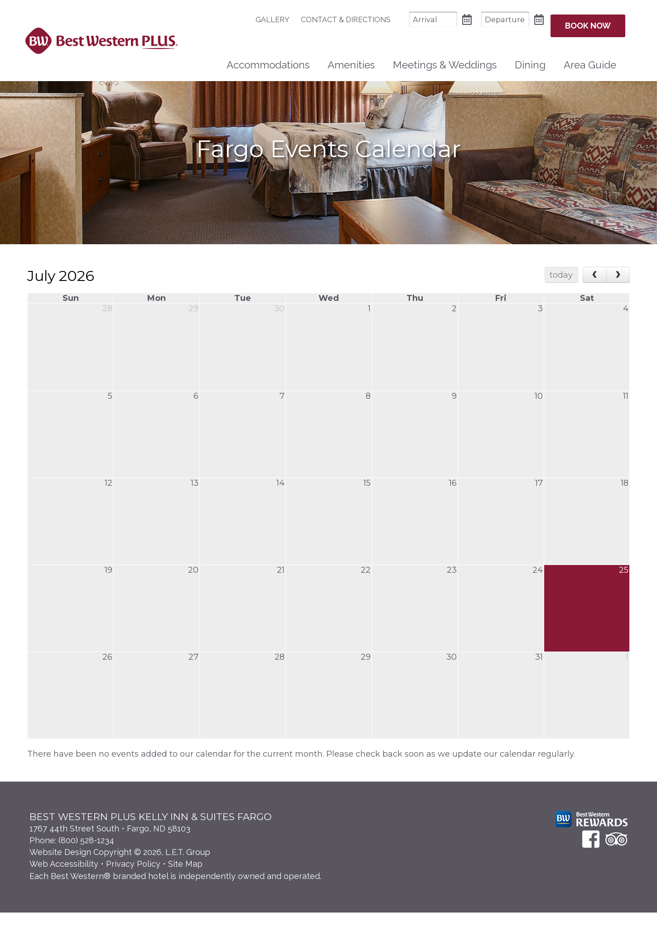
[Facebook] (590, 863)
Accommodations (268, 59)
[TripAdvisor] (616, 863)
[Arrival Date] (415, 19)
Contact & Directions (327, 19)
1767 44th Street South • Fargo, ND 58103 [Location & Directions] (109, 853)
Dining (530, 59)
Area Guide (590, 59)
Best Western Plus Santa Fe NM (101, 38)
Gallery (254, 19)
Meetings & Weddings (445, 59)
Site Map (185, 888)
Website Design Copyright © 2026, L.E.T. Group (119, 876)
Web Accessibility (63, 888)
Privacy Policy (133, 888)
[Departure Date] (487, 19)
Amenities (351, 59)
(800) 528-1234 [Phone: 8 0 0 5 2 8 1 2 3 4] (86, 864)
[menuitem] (258, 19)
